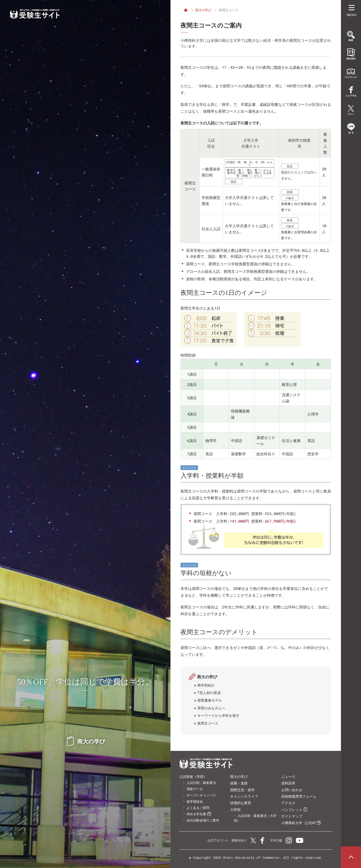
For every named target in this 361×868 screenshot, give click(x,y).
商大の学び (204, 10)
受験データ (195, 789)
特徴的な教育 (240, 802)
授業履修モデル (209, 700)
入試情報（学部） (193, 776)
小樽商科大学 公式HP (298, 822)
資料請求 (288, 783)
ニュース (288, 776)
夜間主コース (207, 723)
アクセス (288, 802)
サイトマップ (291, 816)
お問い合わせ (291, 789)
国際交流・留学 (242, 789)
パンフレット (291, 809)
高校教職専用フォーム (298, 796)
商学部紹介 (206, 685)
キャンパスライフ (244, 796)
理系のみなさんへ (211, 708)
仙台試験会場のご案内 (203, 820)
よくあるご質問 (198, 807)
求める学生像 (196, 814)
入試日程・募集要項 (201, 782)
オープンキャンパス (201, 795)
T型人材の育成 (209, 692)
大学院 (235, 809)
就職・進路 (239, 783)
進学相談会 (195, 801)
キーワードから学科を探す (218, 715)
